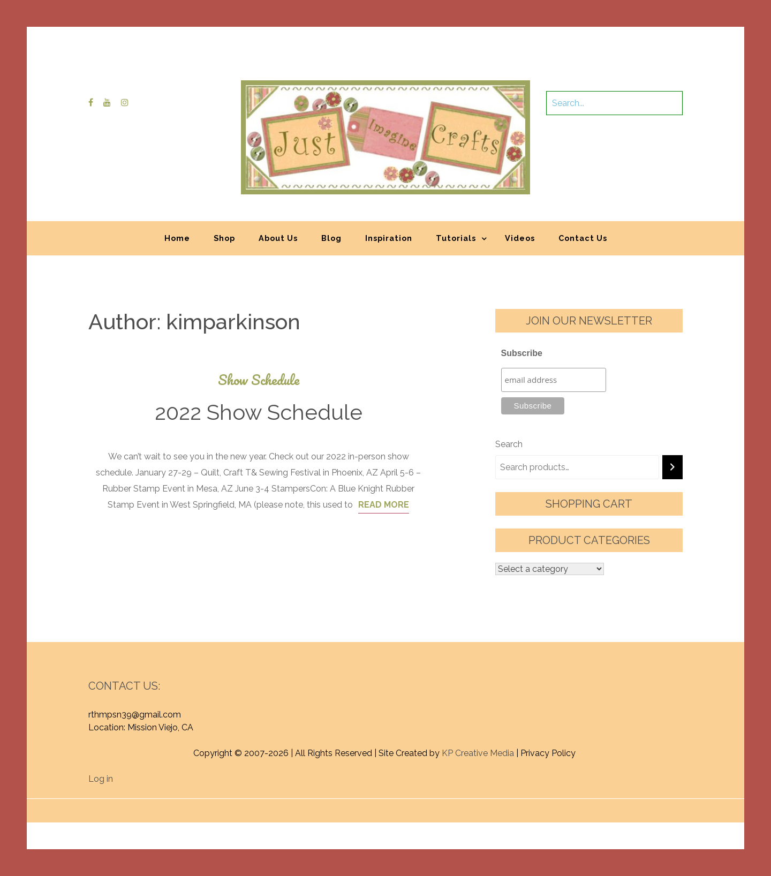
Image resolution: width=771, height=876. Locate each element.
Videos (520, 238)
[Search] (672, 467)
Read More (383, 505)
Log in (100, 779)
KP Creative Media (478, 753)
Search (509, 444)
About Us (278, 238)
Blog (331, 238)
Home (177, 238)
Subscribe (521, 353)
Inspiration (388, 238)
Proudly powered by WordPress (307, 805)
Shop (224, 238)
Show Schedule (258, 380)
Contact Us (582, 238)
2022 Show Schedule (258, 412)
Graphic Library (497, 805)
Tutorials (456, 238)
